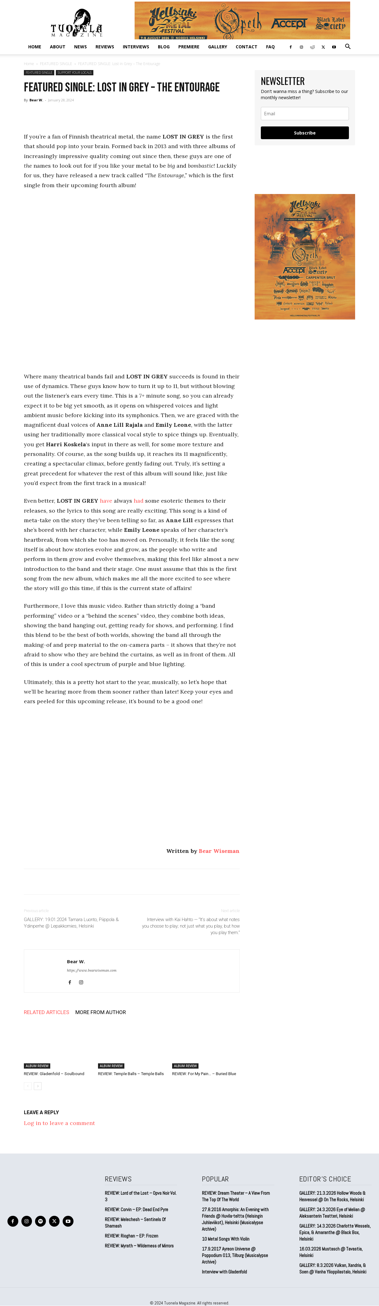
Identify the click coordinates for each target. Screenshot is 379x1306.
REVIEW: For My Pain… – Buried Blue (204, 1073)
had (139, 500)
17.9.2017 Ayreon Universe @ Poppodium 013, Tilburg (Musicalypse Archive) (235, 1255)
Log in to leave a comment (59, 1123)
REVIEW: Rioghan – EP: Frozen (131, 1236)
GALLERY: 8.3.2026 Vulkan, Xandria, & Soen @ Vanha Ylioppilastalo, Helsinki (332, 1268)
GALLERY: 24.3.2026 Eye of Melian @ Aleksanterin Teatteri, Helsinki (332, 1213)
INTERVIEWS (136, 47)
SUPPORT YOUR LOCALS (74, 72)
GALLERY (217, 47)
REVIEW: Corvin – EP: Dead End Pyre (136, 1209)
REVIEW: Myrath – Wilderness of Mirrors (139, 1246)
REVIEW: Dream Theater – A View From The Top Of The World (236, 1196)
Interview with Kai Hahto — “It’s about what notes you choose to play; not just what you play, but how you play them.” (191, 926)
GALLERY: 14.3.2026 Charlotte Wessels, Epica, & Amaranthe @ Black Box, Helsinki (335, 1232)
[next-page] (38, 1086)
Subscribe (305, 133)
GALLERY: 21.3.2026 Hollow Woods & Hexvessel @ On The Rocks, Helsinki (332, 1196)
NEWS (80, 47)
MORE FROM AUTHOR (100, 1012)
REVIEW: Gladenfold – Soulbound (54, 1073)
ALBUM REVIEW (37, 1066)
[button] (347, 47)
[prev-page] (28, 1086)
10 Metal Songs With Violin (225, 1239)
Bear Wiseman (219, 850)
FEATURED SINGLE (56, 63)
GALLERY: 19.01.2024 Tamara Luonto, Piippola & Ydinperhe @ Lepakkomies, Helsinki (71, 923)
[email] (305, 113)
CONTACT (246, 47)
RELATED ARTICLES (46, 1012)
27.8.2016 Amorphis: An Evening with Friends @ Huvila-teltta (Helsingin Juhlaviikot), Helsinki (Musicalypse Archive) (235, 1219)
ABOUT (57, 47)
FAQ (270, 47)
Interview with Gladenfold (224, 1272)
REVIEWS (105, 47)
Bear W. (36, 100)
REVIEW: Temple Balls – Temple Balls (131, 1073)
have (106, 500)
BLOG (164, 47)
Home (34, 47)
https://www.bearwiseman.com (92, 970)
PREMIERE (188, 47)
